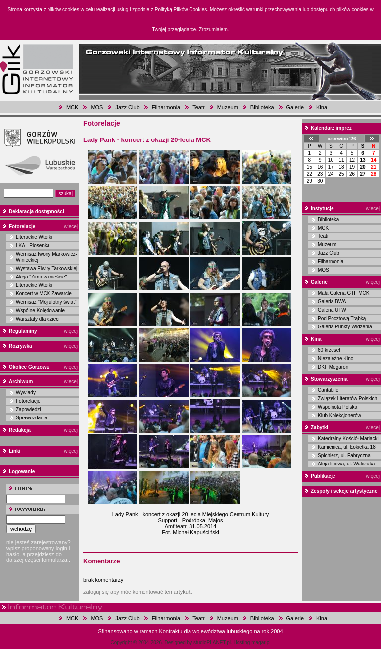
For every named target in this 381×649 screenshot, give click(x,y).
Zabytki (319, 427)
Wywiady (26, 392)
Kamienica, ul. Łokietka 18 (347, 447)
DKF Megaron (333, 367)
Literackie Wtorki (34, 237)
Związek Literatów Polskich (347, 398)
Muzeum (227, 107)
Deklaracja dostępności (36, 211)
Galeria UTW (332, 310)
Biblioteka (262, 107)
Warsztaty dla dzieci (38, 319)
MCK (72, 107)
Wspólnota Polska (337, 407)
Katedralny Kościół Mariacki (348, 438)
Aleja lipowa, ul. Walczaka (346, 463)
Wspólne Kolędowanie (40, 310)
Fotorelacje (22, 226)
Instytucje (322, 208)
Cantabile (328, 390)
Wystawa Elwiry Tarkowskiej (46, 268)
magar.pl (260, 642)
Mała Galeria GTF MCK (343, 293)
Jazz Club (127, 107)
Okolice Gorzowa (29, 367)
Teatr (198, 107)
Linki (14, 451)
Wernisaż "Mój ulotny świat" (46, 302)
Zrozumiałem (213, 29)
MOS (97, 107)
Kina (321, 107)
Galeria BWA (332, 301)
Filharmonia (166, 107)
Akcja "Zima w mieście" (41, 276)
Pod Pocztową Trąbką (342, 318)
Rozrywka (20, 346)
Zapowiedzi (28, 409)
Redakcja (20, 430)
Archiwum (21, 381)
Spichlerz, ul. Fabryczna (344, 455)
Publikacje (323, 476)
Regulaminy (23, 331)
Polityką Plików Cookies (181, 9)
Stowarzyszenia (329, 379)
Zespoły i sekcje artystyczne (344, 491)
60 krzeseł (329, 350)
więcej (71, 226)
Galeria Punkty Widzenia (345, 326)
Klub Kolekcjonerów (339, 415)
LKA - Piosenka (32, 245)
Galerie (295, 107)
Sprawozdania (31, 417)
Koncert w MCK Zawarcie (44, 293)
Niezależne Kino (335, 358)
